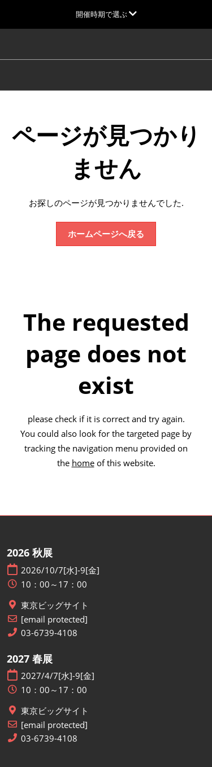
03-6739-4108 (49, 633)
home (83, 462)
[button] (106, 234)
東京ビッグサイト (55, 605)
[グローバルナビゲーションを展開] (106, 14)
